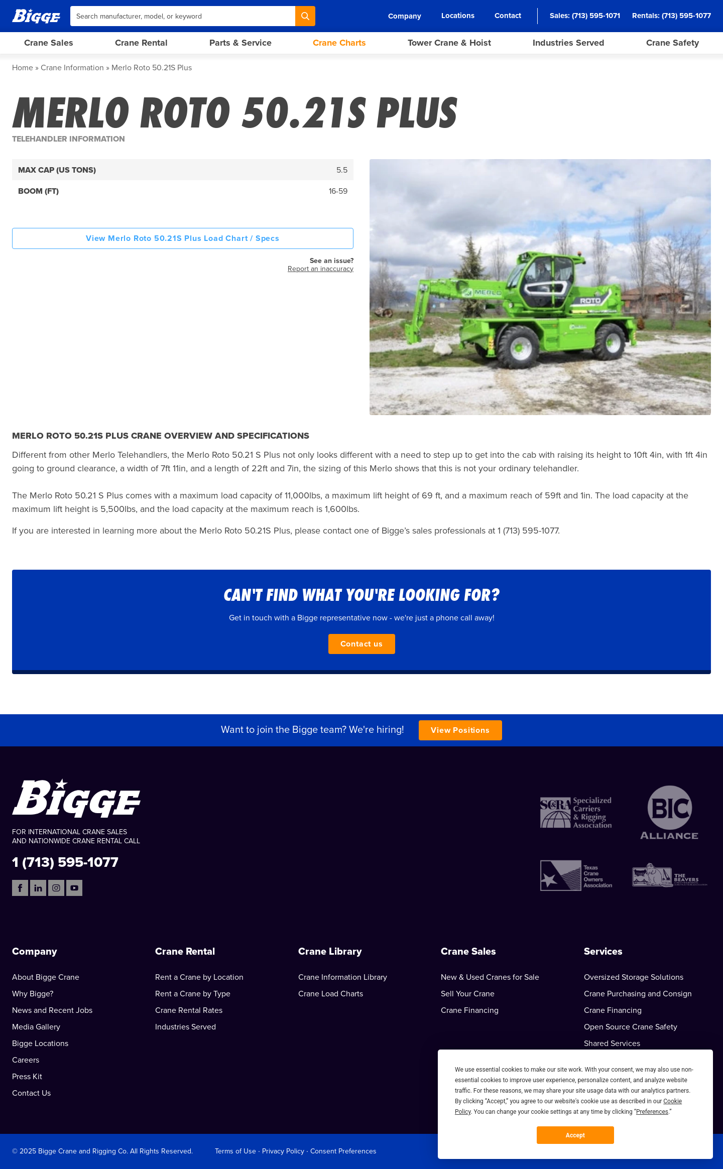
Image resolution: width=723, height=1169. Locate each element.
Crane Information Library (342, 977)
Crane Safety (672, 42)
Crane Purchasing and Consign (638, 994)
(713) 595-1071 (596, 15)
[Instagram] (56, 888)
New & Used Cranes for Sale (490, 977)
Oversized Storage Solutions (633, 977)
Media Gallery (36, 1027)
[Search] (305, 16)
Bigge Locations (40, 1043)
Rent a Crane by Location (199, 977)
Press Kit (27, 1077)
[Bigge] (36, 16)
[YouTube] (74, 888)
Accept (575, 1135)
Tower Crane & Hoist (449, 42)
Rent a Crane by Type (192, 994)
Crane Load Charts (330, 994)
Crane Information (72, 68)
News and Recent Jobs (52, 1010)
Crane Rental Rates (188, 1010)
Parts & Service (240, 42)
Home (22, 68)
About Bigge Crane (45, 977)
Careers (25, 1060)
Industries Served (569, 42)
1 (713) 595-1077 (65, 861)
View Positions (460, 730)
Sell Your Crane (468, 994)
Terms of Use (235, 1151)
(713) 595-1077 (686, 15)
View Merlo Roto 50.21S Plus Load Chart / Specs (183, 238)
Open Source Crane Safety (630, 1027)
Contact (508, 15)
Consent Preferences (343, 1151)
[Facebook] (20, 888)
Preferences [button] (652, 1111)
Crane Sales (48, 42)
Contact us (361, 644)
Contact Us (31, 1093)
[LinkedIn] (38, 888)
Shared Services (612, 1043)
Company (404, 16)
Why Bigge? (32, 994)
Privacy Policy (283, 1151)
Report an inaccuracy (320, 269)
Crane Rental (141, 42)
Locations (457, 15)
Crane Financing (470, 1010)
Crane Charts (339, 42)
